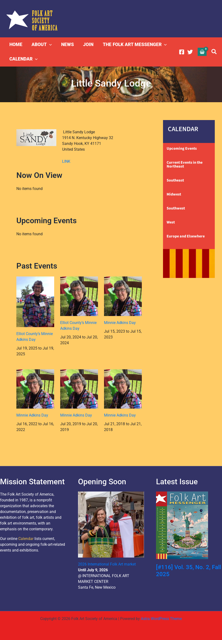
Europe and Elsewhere (186, 236)
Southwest (176, 208)
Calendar (25, 538)
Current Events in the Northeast (184, 164)
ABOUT (42, 44)
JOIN (88, 44)
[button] (49, 44)
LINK (66, 161)
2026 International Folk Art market (107, 564)
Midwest (174, 194)
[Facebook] (181, 52)
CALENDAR (23, 59)
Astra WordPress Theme (161, 618)
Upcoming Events (182, 148)
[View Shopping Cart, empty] (202, 52)
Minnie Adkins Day (120, 322)
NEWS (67, 44)
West (171, 222)
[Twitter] (190, 52)
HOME (15, 44)
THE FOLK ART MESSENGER (134, 44)
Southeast (175, 180)
